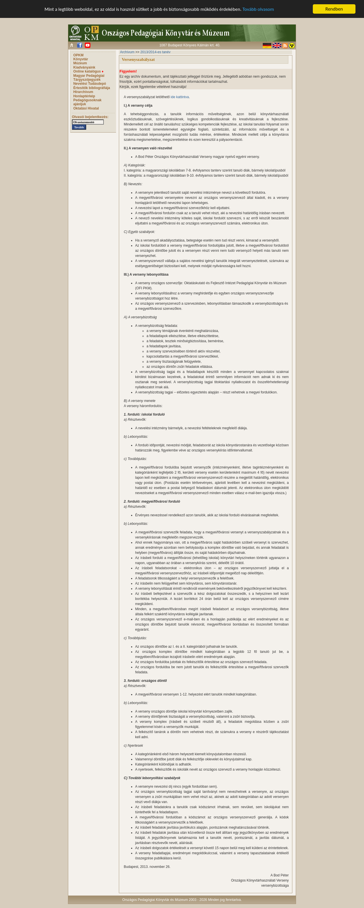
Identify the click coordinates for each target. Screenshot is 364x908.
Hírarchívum (83, 92)
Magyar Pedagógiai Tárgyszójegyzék (88, 78)
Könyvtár (80, 59)
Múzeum (80, 63)
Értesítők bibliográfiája (91, 88)
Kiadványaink (84, 67)
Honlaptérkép (84, 96)
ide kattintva (180, 97)
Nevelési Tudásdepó (89, 84)
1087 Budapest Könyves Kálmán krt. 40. (189, 45)
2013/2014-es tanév (155, 52)
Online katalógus (88, 71)
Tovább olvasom (258, 9)
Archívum (127, 52)
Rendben (334, 9)
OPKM (78, 55)
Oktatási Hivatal (86, 108)
